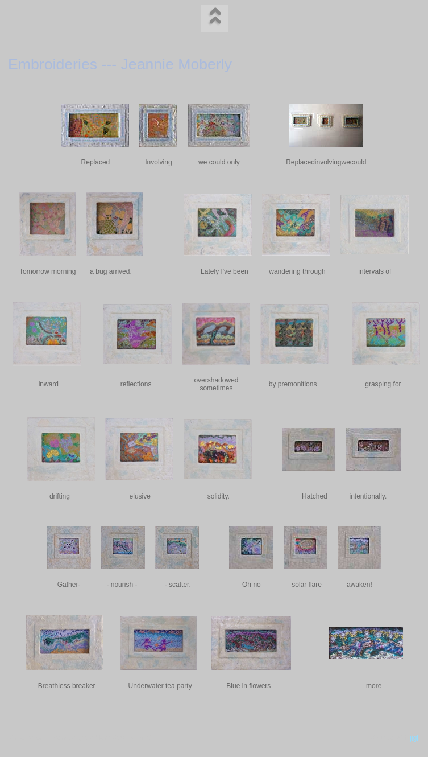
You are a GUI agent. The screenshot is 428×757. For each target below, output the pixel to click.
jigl (414, 738)
